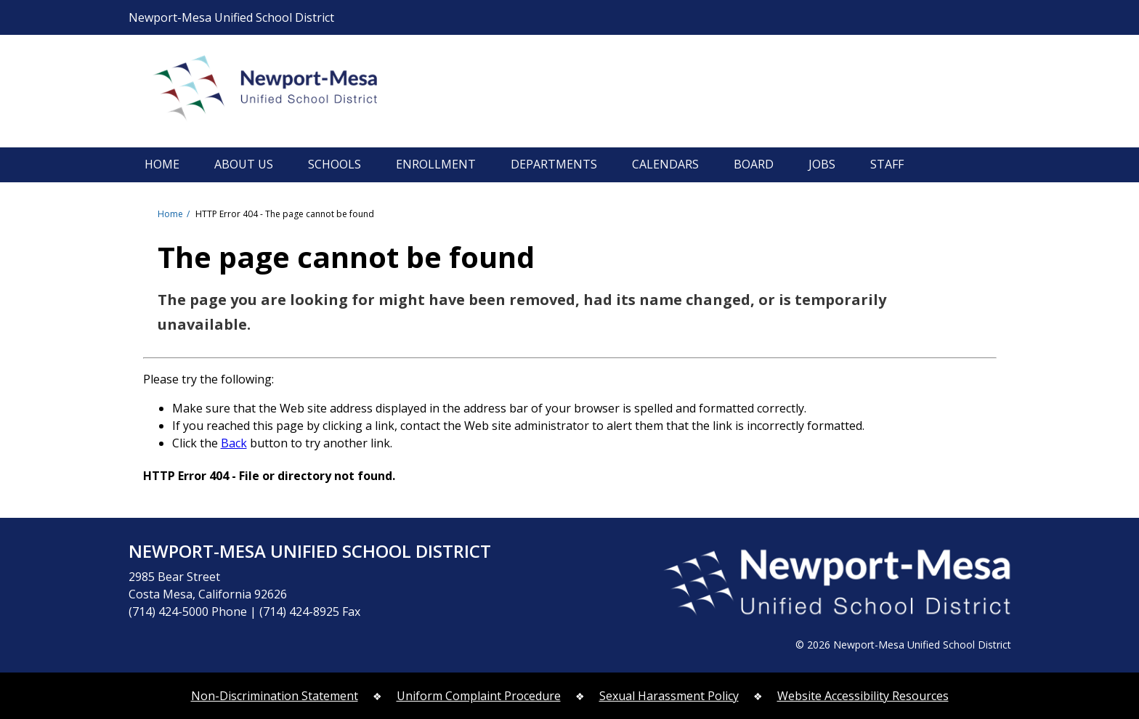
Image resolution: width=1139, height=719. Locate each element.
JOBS (821, 164)
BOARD (754, 164)
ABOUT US (243, 164)
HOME (162, 164)
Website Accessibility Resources (863, 696)
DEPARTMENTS (554, 164)
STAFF (887, 164)
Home (170, 214)
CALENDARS (665, 164)
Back (234, 443)
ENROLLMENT (436, 164)
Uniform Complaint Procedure (479, 696)
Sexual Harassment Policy (669, 696)
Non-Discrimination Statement (274, 696)
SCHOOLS (334, 164)
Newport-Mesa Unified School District (281, 91)
